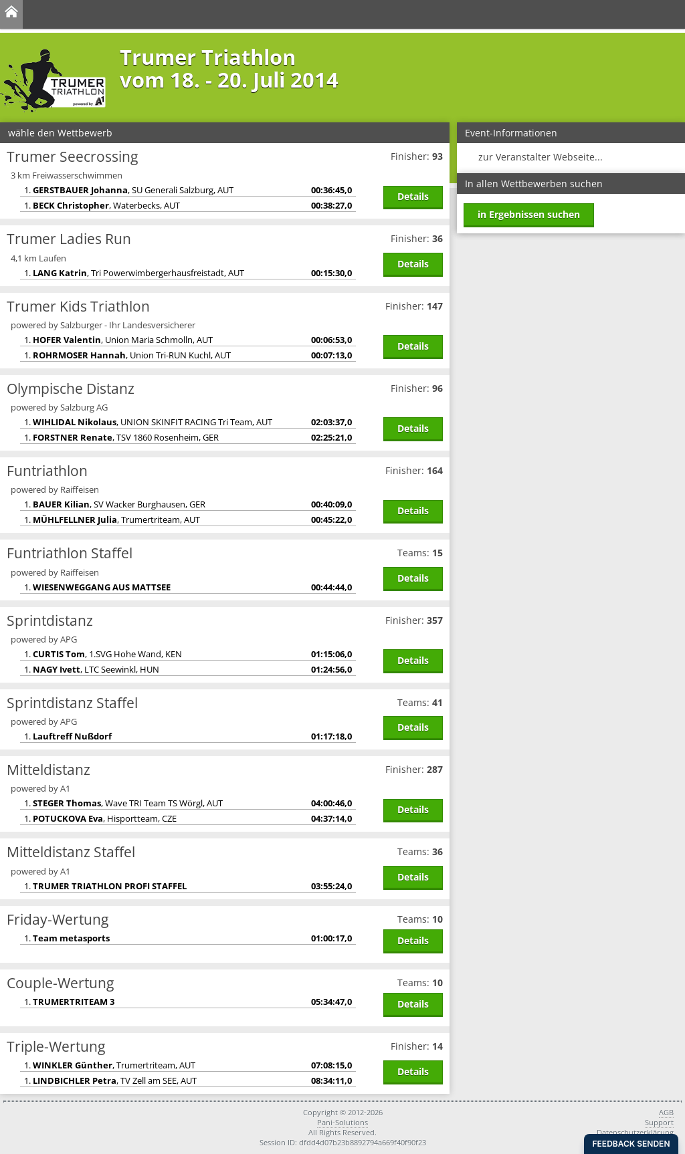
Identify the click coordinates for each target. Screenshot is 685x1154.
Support (659, 1122)
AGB (666, 1112)
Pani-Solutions (342, 1122)
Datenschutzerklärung (635, 1132)
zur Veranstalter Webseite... (540, 156)
